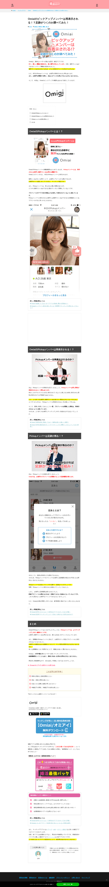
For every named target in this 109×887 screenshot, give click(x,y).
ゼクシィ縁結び (50, 789)
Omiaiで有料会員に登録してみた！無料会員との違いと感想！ (50, 422)
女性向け (36, 26)
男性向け (40, 26)
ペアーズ (68, 789)
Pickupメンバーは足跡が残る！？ (39, 119)
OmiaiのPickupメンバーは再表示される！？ (41, 116)
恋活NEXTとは (42, 877)
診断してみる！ (67, 884)
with (59, 789)
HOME (14, 10)
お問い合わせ (76, 877)
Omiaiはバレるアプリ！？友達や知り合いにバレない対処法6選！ (51, 823)
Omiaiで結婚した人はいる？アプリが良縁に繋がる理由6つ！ (49, 303)
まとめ (32, 122)
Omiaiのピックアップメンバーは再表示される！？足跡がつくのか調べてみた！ (50, 10)
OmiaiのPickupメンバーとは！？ (38, 113)
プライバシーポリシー (63, 877)
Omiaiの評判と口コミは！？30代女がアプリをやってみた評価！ (51, 612)
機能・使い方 (46, 26)
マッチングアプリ (22, 10)
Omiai (29, 10)
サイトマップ (86, 877)
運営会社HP (32, 877)
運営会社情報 (23, 877)
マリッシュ (51, 837)
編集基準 (51, 877)
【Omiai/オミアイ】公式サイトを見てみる (42, 665)
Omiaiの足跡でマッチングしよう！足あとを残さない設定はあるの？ (52, 614)
